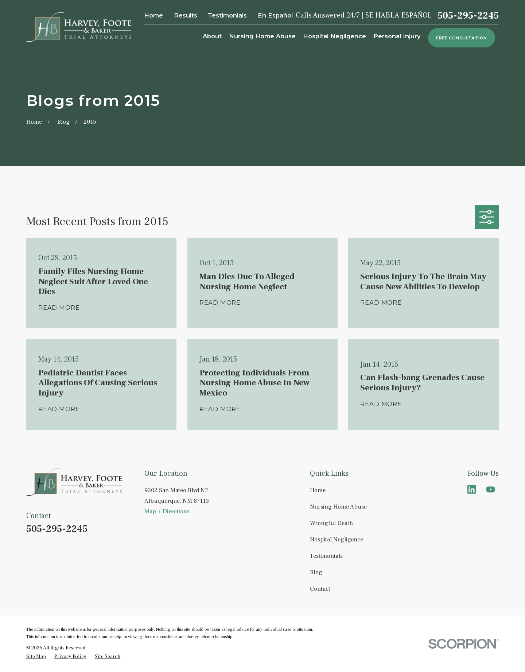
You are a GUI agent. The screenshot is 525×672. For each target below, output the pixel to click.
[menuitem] (36, 656)
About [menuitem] (212, 36)
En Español (275, 15)
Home (153, 15)
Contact (320, 588)
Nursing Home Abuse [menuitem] (262, 36)
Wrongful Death (331, 523)
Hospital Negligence (336, 539)
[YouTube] (490, 489)
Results (185, 15)
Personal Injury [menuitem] (397, 36)
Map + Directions (167, 511)
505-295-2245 (468, 15)
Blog (316, 572)
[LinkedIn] (471, 489)
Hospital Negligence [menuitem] (334, 36)
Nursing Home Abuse (338, 506)
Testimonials (227, 15)
